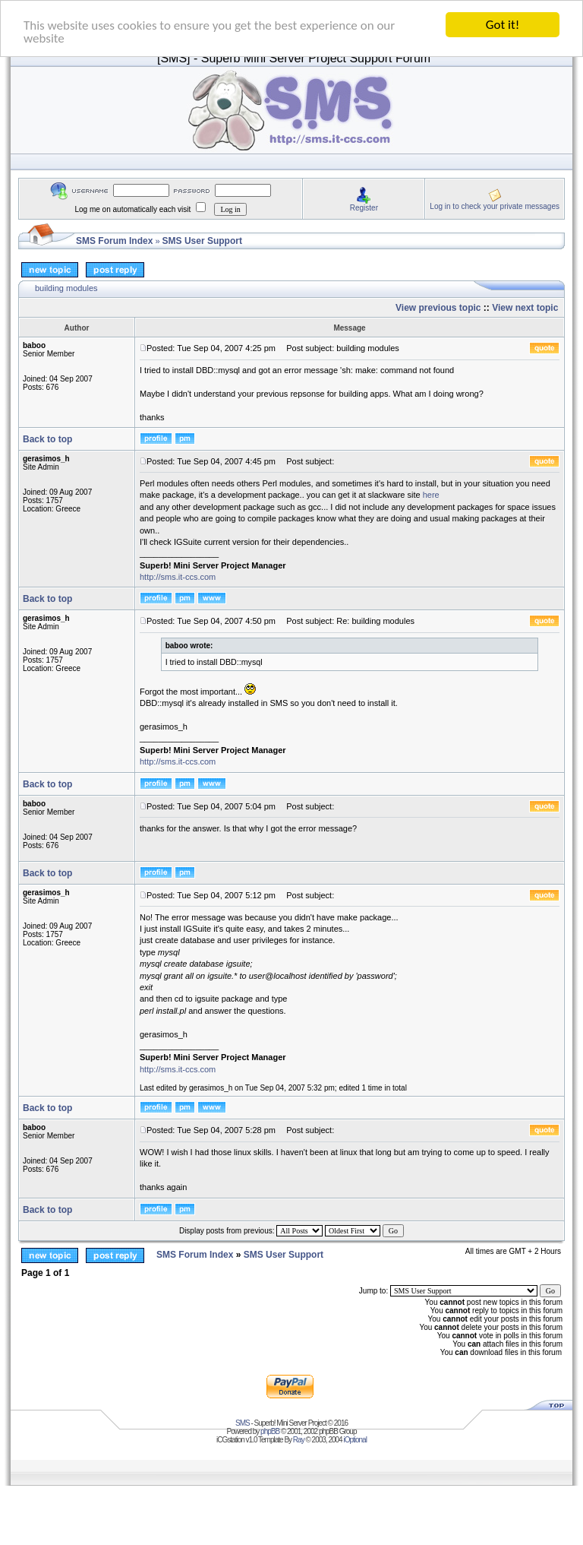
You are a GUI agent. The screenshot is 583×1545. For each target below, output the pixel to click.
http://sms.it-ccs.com (178, 576)
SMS (242, 1423)
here (431, 494)
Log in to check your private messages (494, 205)
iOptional (354, 1440)
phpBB (269, 1431)
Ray (298, 1440)
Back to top (47, 439)
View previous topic (438, 307)
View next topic (525, 307)
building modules (66, 288)
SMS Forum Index (114, 241)
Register (364, 207)
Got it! (502, 25)
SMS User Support (202, 241)
